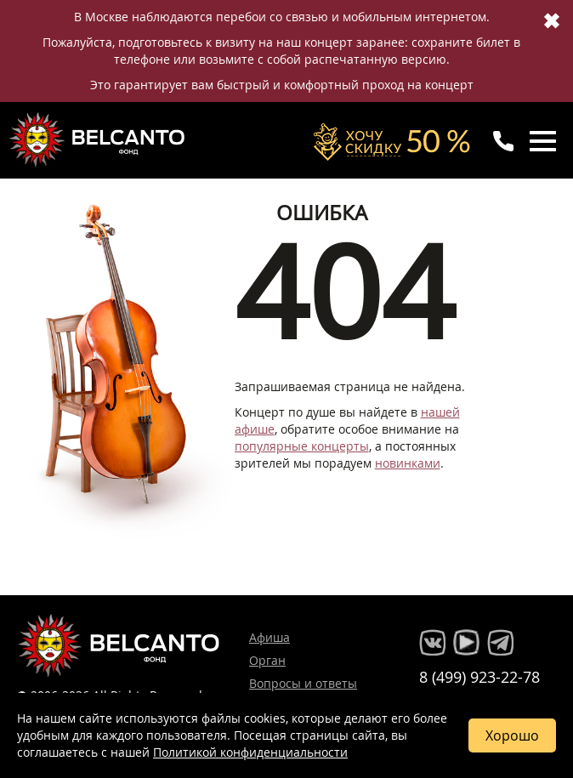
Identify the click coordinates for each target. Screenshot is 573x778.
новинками (407, 463)
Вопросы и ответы (303, 683)
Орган (267, 660)
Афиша (269, 637)
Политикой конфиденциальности (250, 752)
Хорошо (512, 735)
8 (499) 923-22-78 (479, 677)
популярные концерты (302, 446)
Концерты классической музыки (99, 139)
